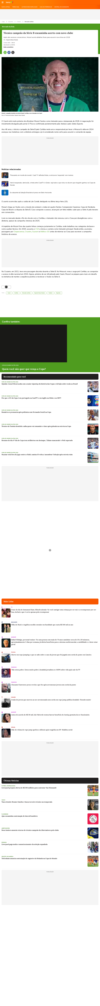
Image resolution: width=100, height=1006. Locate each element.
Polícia (13, 652)
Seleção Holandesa (7, 856)
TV (11, 607)
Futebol (19, 21)
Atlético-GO (45, 231)
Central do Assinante (61, 7)
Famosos (14, 667)
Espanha (4, 842)
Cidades (13, 697)
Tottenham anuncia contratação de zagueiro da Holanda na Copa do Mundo (29, 858)
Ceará (9, 293)
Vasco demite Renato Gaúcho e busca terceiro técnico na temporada (27, 802)
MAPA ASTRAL (6, 7)
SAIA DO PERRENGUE (46, 7)
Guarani (35, 231)
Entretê (13, 637)
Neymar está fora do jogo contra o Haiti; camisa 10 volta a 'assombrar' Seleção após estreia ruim (37, 454)
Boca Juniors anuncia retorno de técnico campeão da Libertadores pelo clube (30, 830)
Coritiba (16, 293)
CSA (37, 229)
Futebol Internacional (8, 786)
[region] (50, 14)
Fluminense (5, 814)
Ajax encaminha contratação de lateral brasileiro (20, 816)
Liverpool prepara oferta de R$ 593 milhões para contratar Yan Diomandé (29, 788)
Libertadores (6, 828)
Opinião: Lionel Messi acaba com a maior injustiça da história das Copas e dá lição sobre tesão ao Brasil (40, 384)
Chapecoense (19, 231)
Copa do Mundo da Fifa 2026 (10, 365)
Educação (14, 622)
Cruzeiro (28, 231)
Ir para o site (9, 2)
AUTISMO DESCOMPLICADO (29, 7)
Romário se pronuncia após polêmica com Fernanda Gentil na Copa (26, 412)
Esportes (10, 21)
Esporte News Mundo (39, 293)
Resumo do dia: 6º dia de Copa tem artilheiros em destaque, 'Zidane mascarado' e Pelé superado (37, 440)
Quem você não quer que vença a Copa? (24, 369)
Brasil (13, 727)
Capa (3, 21)
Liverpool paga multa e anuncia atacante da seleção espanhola (24, 844)
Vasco (3, 800)
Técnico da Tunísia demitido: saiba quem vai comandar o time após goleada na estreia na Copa (36, 426)
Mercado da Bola (29, 21)
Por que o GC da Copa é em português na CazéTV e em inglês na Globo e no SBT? (31, 398)
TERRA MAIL (15, 7)
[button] (3, 2)
